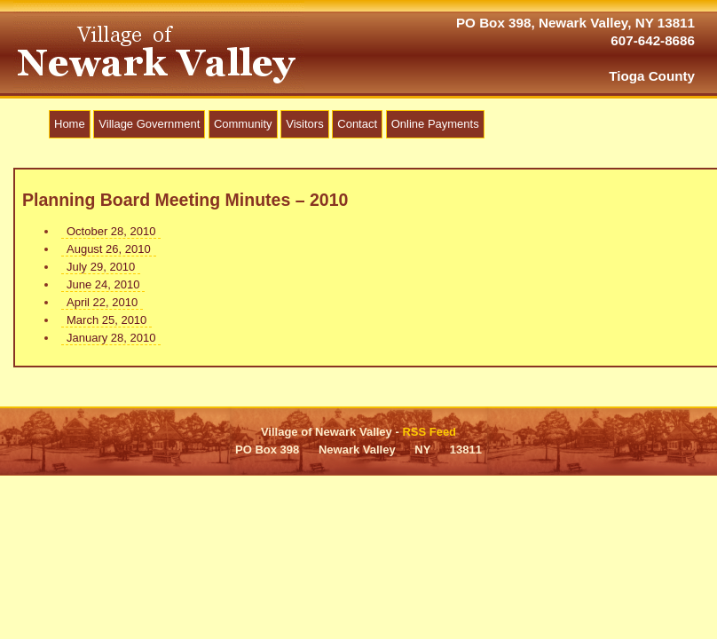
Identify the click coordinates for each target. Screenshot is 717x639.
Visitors (304, 123)
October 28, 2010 (111, 231)
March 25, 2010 (106, 320)
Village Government (149, 123)
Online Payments (435, 123)
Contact (357, 123)
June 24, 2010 (103, 284)
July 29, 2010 (101, 266)
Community (243, 123)
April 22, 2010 (102, 302)
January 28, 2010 (111, 337)
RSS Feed (429, 431)
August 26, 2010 (109, 249)
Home (69, 123)
